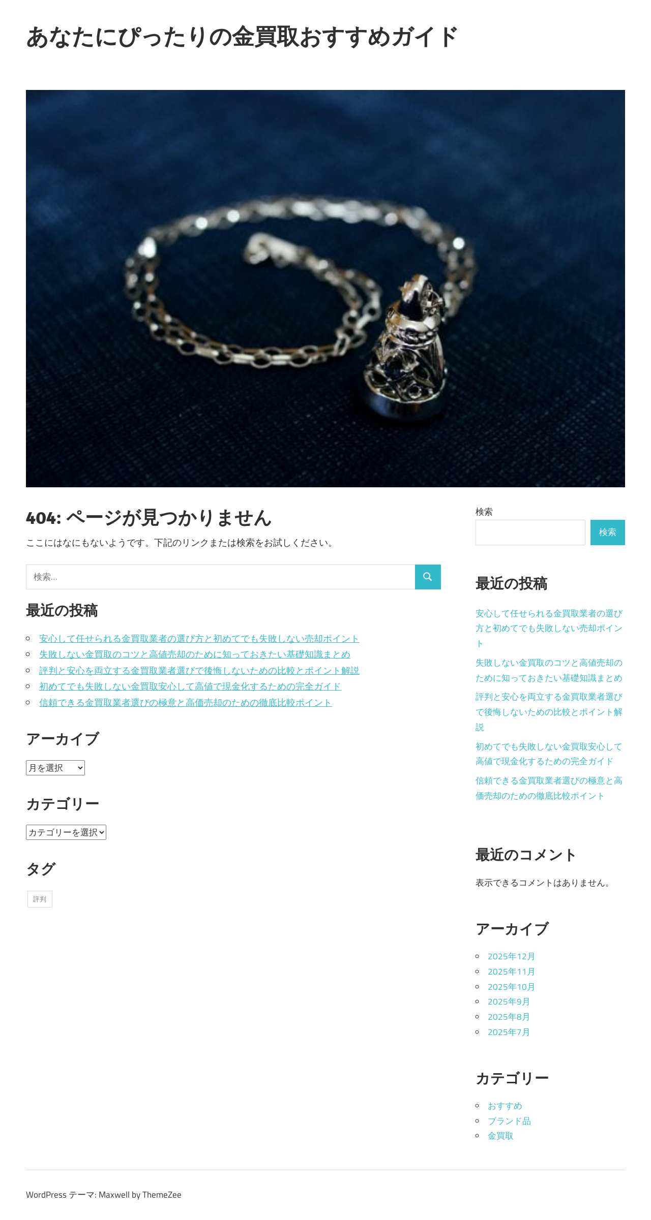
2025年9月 (509, 1001)
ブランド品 (509, 1121)
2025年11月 (512, 971)
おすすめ (505, 1105)
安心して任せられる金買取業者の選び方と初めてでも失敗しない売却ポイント (199, 638)
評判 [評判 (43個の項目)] (39, 899)
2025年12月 (512, 956)
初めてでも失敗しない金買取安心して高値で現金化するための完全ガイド (190, 686)
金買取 (501, 1135)
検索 (484, 511)
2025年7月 (509, 1032)
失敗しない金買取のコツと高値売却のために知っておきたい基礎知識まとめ (194, 654)
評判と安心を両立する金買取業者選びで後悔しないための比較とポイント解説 (199, 670)
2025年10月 (512, 986)
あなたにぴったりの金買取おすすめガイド (242, 36)
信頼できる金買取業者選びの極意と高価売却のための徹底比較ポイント (185, 702)
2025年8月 (509, 1016)
